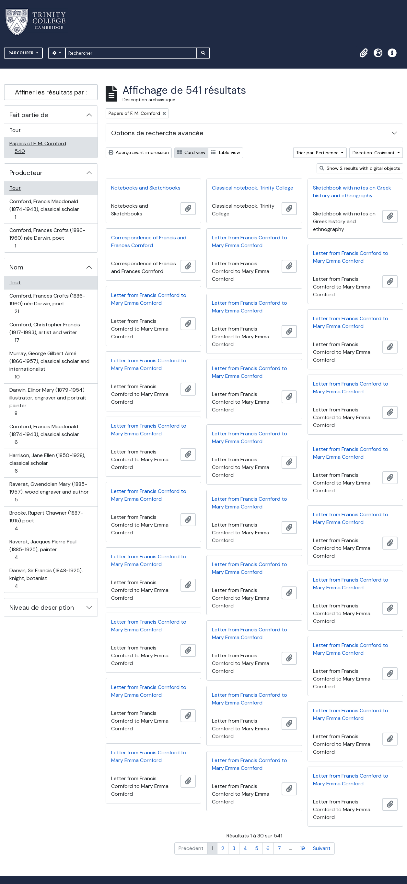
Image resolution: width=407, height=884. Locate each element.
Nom (16, 267)
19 (302, 848)
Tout (15, 130)
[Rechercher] (131, 53)
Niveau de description (41, 607)
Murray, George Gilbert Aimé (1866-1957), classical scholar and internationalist (49, 365)
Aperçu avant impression (139, 152)
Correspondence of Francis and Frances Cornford (148, 241)
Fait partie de (28, 115)
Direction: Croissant (374, 153)
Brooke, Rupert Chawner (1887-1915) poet (46, 520)
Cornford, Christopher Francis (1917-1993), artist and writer (44, 332)
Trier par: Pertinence (318, 153)
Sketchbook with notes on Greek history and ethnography (352, 191)
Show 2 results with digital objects (360, 168)
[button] (363, 53)
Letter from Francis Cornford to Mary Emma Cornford (249, 241)
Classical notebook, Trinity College (252, 187)
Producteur (25, 173)
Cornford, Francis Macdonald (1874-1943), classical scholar (44, 209)
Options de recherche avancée (157, 133)
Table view (225, 152)
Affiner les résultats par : (51, 92)
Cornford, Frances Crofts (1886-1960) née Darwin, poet (47, 238)
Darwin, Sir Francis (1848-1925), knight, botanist (46, 578)
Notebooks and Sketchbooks (145, 187)
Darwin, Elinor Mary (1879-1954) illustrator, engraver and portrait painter (47, 401)
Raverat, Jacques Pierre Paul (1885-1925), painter (42, 549)
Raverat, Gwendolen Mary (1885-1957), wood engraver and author (49, 492)
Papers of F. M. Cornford (37, 147)
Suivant (322, 848)
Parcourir (21, 53)
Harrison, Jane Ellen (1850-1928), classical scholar (47, 463)
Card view (191, 152)
